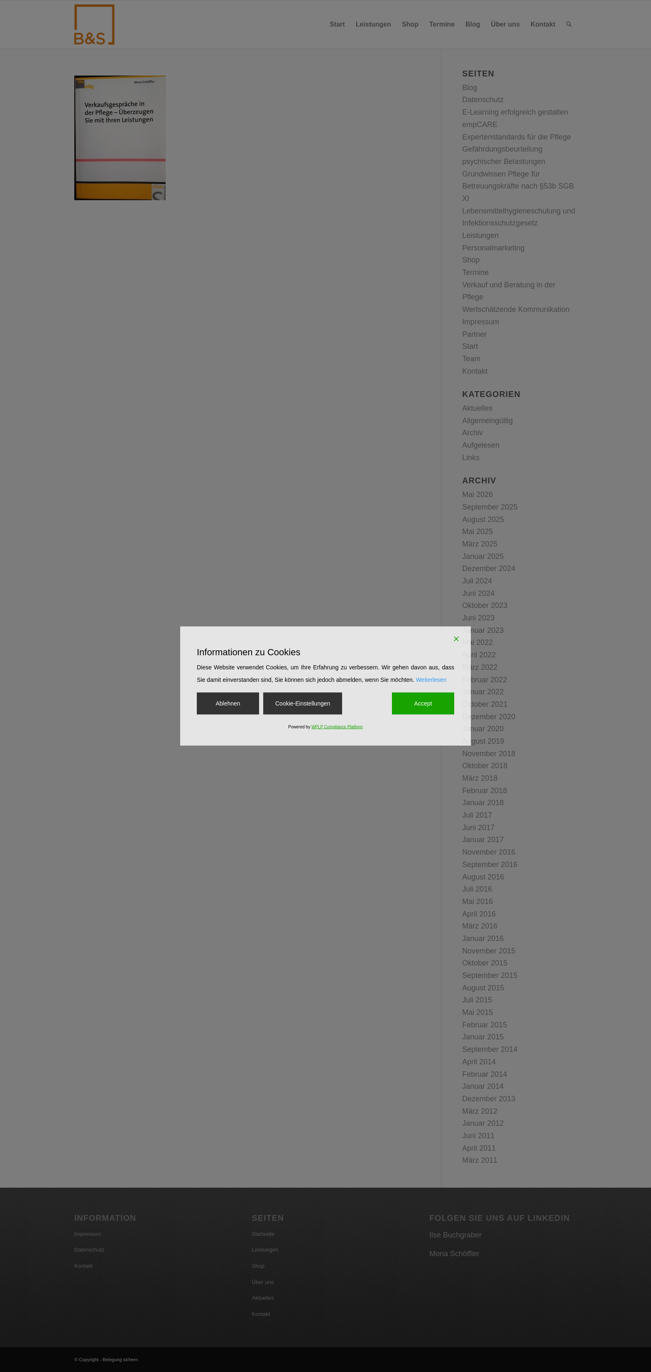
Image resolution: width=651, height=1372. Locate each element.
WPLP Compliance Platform (337, 727)
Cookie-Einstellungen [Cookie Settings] (302, 703)
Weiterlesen (431, 679)
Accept (423, 703)
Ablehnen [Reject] (227, 703)
